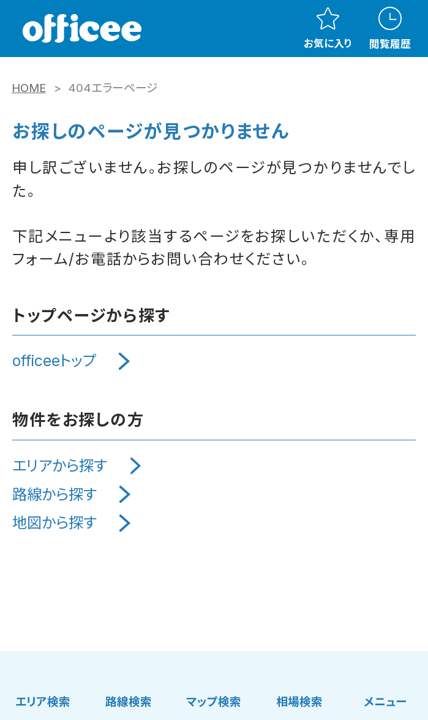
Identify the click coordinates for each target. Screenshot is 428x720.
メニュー (385, 701)
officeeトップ (54, 361)
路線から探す (54, 495)
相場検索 (299, 701)
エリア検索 (42, 701)
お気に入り (328, 28)
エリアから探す (59, 466)
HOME (29, 87)
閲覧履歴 (390, 28)
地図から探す (54, 523)
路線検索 (128, 701)
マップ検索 (213, 701)
